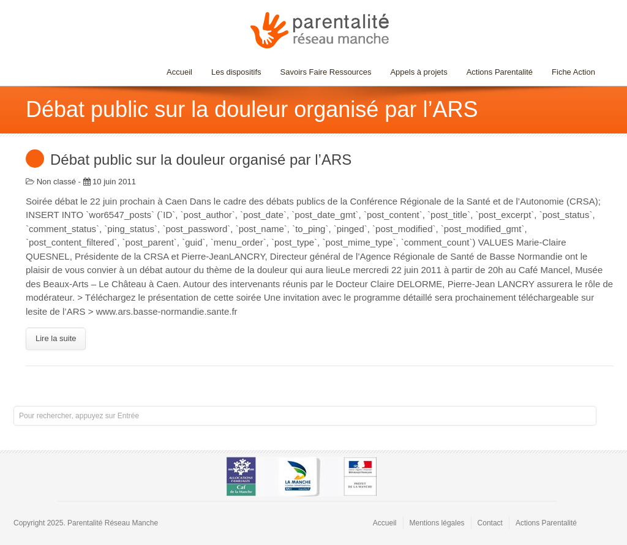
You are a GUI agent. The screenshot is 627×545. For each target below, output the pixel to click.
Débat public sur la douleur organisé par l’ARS (200, 159)
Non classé (56, 181)
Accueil (179, 72)
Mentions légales (437, 523)
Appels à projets (418, 72)
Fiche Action (573, 72)
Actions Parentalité (500, 72)
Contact (490, 523)
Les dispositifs (233, 72)
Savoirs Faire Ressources (323, 72)
